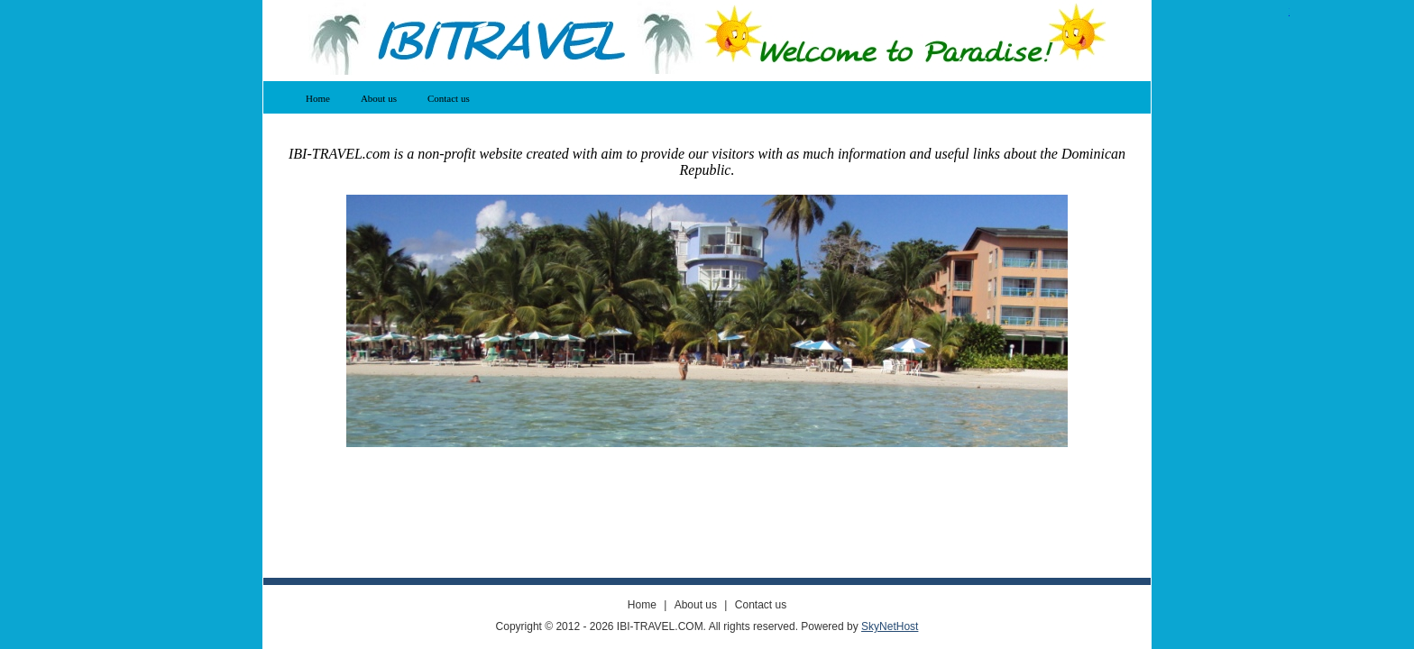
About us (379, 98)
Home (318, 98)
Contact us (448, 98)
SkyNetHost (889, 626)
